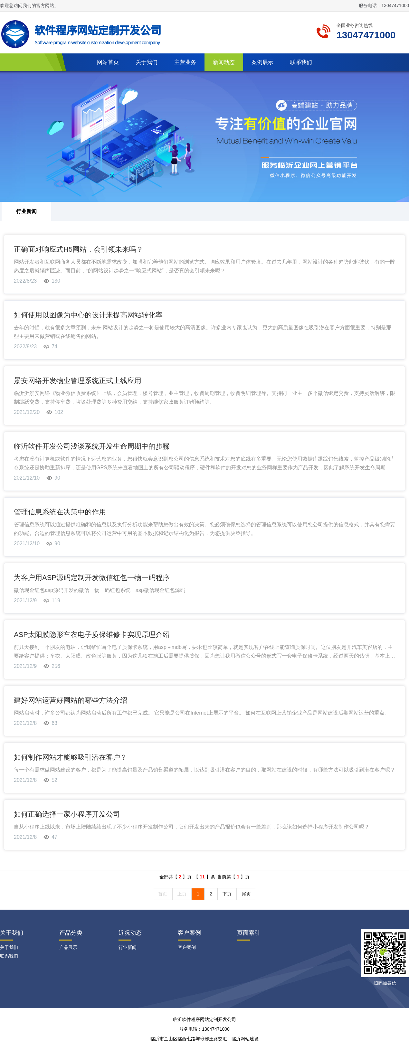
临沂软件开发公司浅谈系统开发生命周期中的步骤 (92, 446)
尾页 (246, 893)
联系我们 (301, 62)
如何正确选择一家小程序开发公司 (67, 814)
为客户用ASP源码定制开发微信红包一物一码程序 (92, 578)
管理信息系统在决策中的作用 (60, 512)
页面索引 (248, 933)
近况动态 (130, 933)
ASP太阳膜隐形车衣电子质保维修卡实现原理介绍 (92, 635)
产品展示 (68, 947)
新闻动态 (224, 62)
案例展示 (262, 62)
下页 (227, 893)
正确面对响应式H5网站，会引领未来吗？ (78, 249)
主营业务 (185, 62)
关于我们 (146, 62)
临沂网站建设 (245, 1038)
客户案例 (189, 933)
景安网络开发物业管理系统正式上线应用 (77, 381)
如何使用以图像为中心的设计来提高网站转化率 (88, 315)
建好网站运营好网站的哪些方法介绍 (70, 700)
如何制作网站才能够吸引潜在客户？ (70, 757)
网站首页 (108, 62)
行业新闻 (26, 211)
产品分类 (70, 933)
